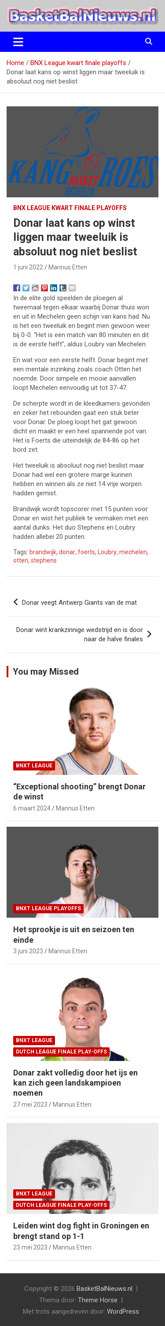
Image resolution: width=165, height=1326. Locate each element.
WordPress (123, 1311)
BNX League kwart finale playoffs (70, 207)
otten (20, 560)
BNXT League (34, 766)
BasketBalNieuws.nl (104, 1289)
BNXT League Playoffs (48, 908)
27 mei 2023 (30, 1104)
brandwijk (42, 552)
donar (67, 552)
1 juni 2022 (28, 267)
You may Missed (46, 671)
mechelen (133, 552)
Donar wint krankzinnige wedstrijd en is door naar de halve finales (79, 634)
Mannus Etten (67, 267)
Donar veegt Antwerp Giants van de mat (79, 603)
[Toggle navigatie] (18, 42)
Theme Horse (97, 1300)
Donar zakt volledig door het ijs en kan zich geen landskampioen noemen (75, 1083)
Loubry (107, 552)
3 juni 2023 (28, 951)
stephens (44, 560)
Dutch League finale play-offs (61, 1052)
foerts (86, 552)
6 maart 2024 (32, 808)
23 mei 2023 (30, 1247)
